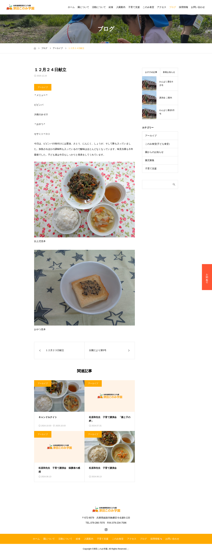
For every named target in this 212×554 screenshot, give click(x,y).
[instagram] (106, 529)
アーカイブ (43, 87)
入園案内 (120, 7)
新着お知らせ (169, 72)
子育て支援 (134, 7)
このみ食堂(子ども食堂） (158, 144)
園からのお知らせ (154, 152)
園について (83, 7)
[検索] (158, 184)
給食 (111, 7)
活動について (99, 7)
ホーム (71, 7)
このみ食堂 (148, 7)
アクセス (161, 7)
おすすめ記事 (151, 72)
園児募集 (149, 160)
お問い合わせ (198, 7)
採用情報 (183, 7)
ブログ (172, 7)
